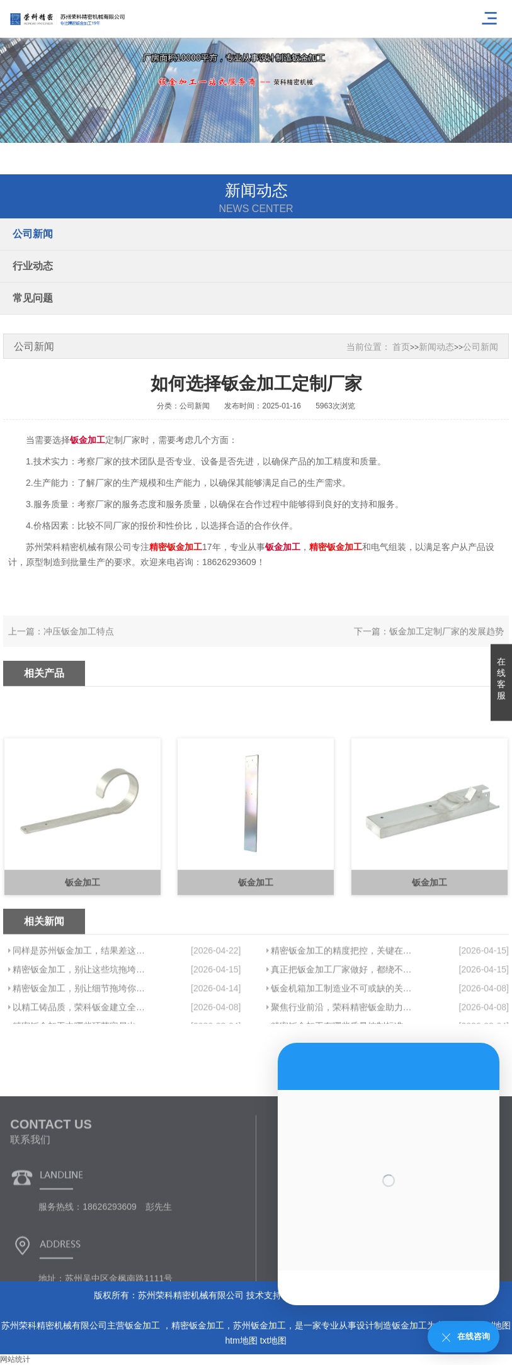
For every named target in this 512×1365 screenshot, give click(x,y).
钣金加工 (143, 1325)
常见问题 (33, 298)
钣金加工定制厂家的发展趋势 (446, 643)
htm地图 (241, 1340)
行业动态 (33, 266)
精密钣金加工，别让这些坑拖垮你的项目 (81, 1019)
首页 (401, 347)
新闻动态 (436, 347)
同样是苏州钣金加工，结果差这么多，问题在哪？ (81, 1000)
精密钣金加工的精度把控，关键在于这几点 (342, 1000)
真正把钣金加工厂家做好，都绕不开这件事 (342, 1019)
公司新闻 (33, 233)
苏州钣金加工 (259, 1325)
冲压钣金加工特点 (78, 643)
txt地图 (273, 1340)
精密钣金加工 (197, 1325)
